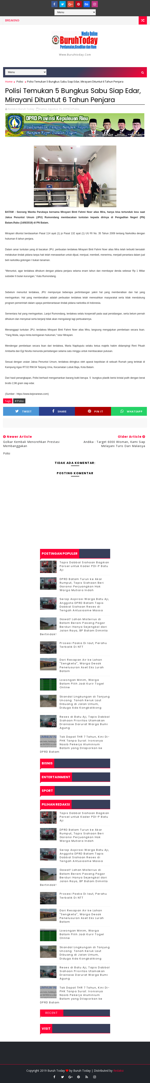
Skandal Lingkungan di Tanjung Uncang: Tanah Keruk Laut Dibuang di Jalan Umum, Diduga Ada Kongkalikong (85, 702)
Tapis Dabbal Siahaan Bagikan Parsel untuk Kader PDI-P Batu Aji (84, 566)
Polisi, (76, 109)
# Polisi (19, 401)
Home (9, 81)
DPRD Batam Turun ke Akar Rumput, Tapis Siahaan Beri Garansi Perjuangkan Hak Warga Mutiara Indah (82, 584)
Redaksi (118, 1071)
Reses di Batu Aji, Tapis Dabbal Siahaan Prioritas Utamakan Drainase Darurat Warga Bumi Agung (85, 722)
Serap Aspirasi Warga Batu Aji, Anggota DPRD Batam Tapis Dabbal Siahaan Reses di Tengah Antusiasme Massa (84, 604)
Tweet (23, 411)
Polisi (20, 81)
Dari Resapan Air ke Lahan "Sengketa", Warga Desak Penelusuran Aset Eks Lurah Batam (82, 665)
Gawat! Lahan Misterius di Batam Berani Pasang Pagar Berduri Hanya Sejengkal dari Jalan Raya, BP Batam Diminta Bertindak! (74, 626)
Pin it (95, 411)
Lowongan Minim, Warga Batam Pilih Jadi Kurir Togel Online (82, 683)
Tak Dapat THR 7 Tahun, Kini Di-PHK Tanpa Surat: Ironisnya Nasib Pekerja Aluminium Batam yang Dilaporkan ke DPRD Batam (75, 744)
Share (59, 411)
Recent (51, 1013)
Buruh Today (82, 1071)
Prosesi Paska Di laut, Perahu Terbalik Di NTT (83, 645)
